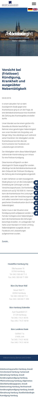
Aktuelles (22, 41)
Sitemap (8, 363)
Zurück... (5, 241)
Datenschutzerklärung (17, 365)
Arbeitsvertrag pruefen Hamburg (13, 369)
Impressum (24, 363)
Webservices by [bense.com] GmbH (17, 358)
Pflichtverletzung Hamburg (11, 381)
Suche (15, 363)
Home (14, 41)
